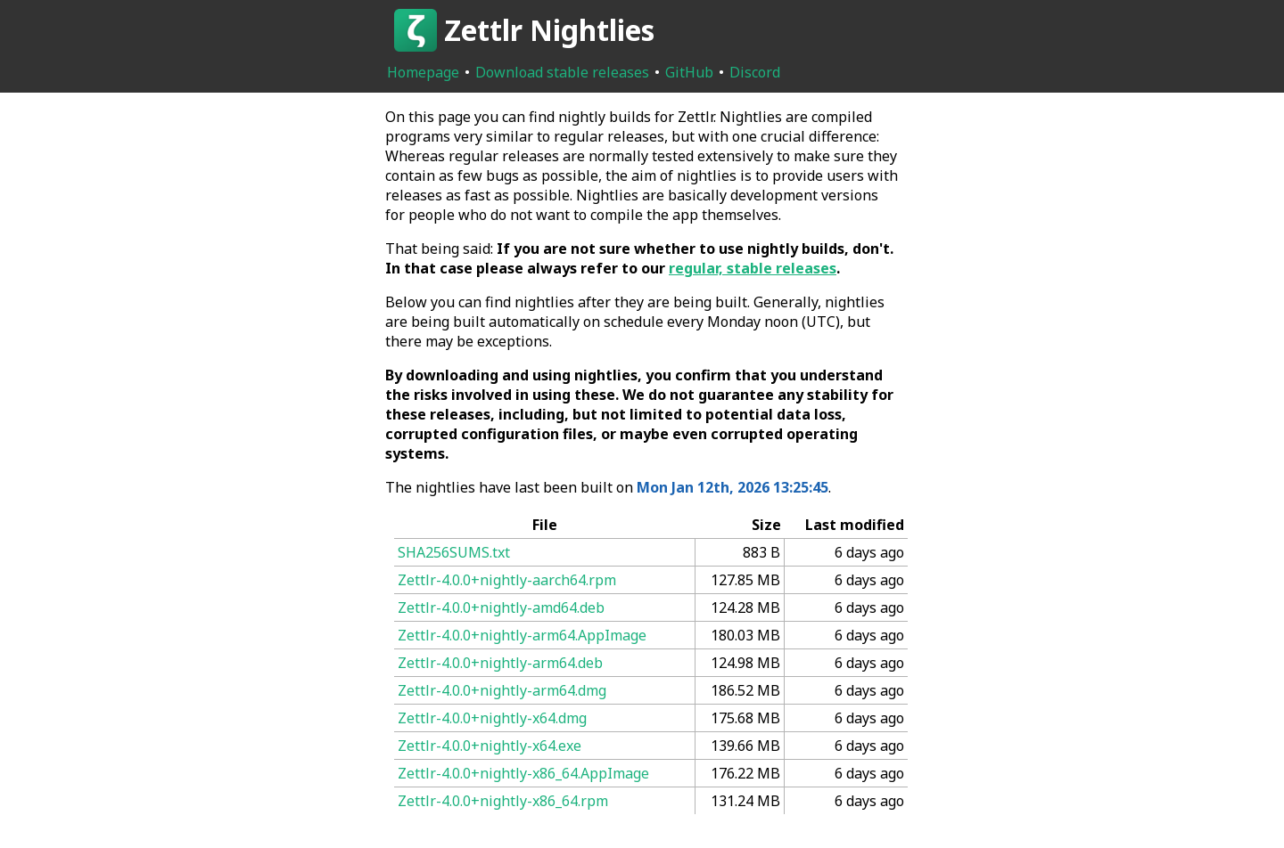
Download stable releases (562, 72)
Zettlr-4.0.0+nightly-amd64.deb (501, 607)
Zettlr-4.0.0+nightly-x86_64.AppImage (523, 773)
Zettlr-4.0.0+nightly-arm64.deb (500, 663)
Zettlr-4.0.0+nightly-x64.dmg (492, 718)
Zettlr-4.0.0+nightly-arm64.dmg (502, 690)
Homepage (423, 72)
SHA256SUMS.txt (454, 552)
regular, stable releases (752, 268)
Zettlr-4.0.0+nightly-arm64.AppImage (522, 635)
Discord (754, 72)
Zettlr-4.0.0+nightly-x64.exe (489, 745)
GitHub (689, 72)
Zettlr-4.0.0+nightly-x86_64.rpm (503, 801)
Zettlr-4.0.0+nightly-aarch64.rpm (507, 580)
